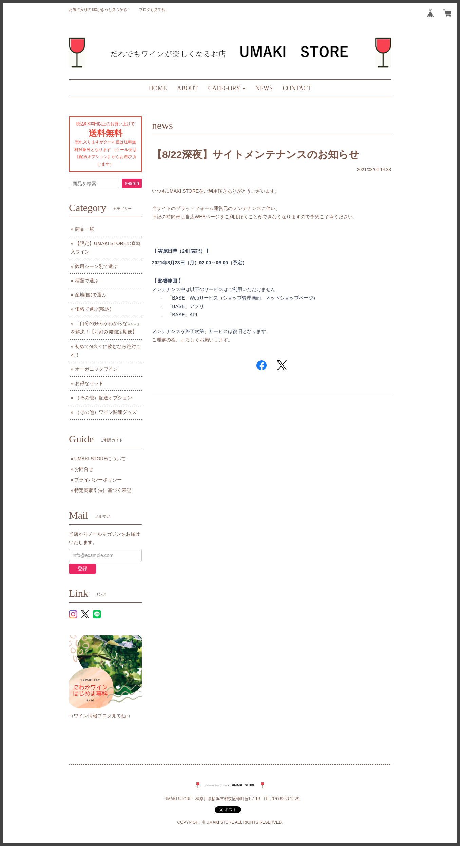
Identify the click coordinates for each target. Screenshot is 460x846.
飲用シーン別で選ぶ (96, 266)
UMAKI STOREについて (100, 458)
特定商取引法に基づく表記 (102, 490)
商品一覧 (84, 229)
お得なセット (89, 383)
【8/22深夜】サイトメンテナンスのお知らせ (255, 154)
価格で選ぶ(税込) (93, 309)
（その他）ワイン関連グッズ (106, 412)
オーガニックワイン (96, 369)
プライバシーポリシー (98, 479)
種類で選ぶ (87, 280)
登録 (82, 568)
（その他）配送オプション (103, 397)
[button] (226, 88)
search (132, 183)
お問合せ (83, 469)
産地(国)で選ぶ (91, 294)
